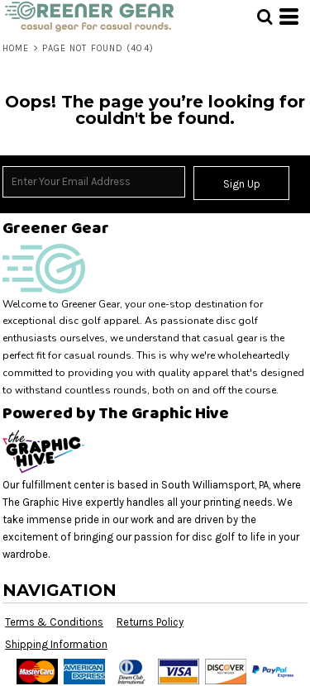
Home (15, 48)
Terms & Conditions (54, 622)
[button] (264, 16)
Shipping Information (56, 644)
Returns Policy (150, 622)
